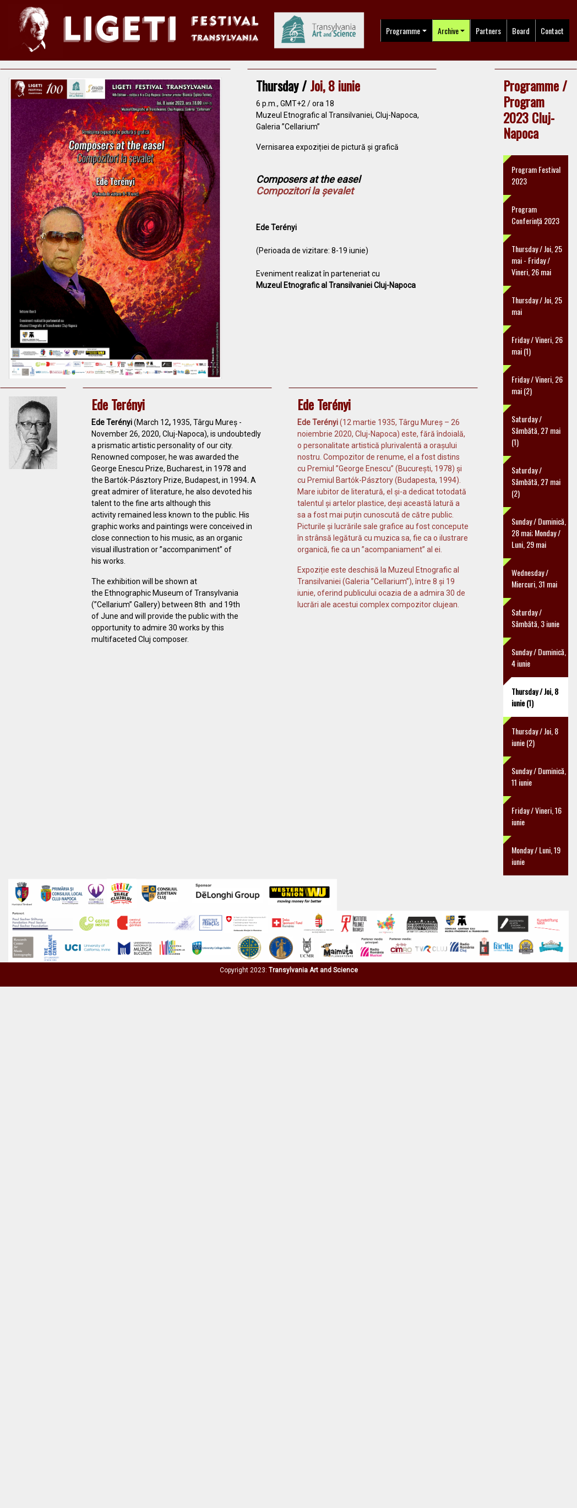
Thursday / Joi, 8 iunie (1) (534, 697)
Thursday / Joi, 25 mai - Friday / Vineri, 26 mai (536, 260)
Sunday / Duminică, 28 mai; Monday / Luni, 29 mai (538, 532)
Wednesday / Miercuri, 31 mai (534, 578)
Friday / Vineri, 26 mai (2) (537, 384)
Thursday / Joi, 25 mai (536, 305)
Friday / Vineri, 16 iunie (536, 816)
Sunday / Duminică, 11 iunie (538, 776)
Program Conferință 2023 (535, 214)
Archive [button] (448, 30)
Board (521, 30)
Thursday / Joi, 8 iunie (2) (534, 736)
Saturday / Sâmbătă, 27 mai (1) (535, 430)
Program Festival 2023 (535, 175)
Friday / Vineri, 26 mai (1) (537, 345)
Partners (488, 30)
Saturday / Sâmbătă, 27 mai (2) (535, 481)
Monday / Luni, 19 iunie (535, 855)
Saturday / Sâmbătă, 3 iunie (535, 617)
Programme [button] (403, 30)
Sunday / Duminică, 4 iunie (538, 657)
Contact (552, 30)
